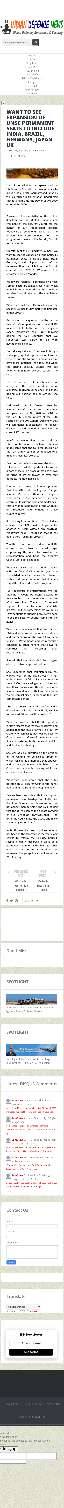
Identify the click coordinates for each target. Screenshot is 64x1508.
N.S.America (32, 70)
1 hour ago (48, 1111)
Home (32, 55)
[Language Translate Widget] (23, 1306)
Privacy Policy (26, 1416)
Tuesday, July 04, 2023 (20, 150)
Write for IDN (32, 89)
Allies (32, 66)
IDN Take (32, 85)
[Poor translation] (12, 1449)
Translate (29, 1311)
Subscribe (31, 1352)
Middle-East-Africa (32, 78)
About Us (32, 93)
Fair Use (40, 1416)
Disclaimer (36, 1404)
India (32, 59)
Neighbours (32, 63)
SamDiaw (17, 1100)
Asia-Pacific (32, 74)
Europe (32, 82)
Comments (32, 900)
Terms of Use (52, 1404)
